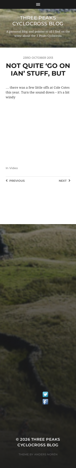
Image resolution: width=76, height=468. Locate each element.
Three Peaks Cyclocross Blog (38, 21)
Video (13, 168)
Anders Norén (46, 454)
